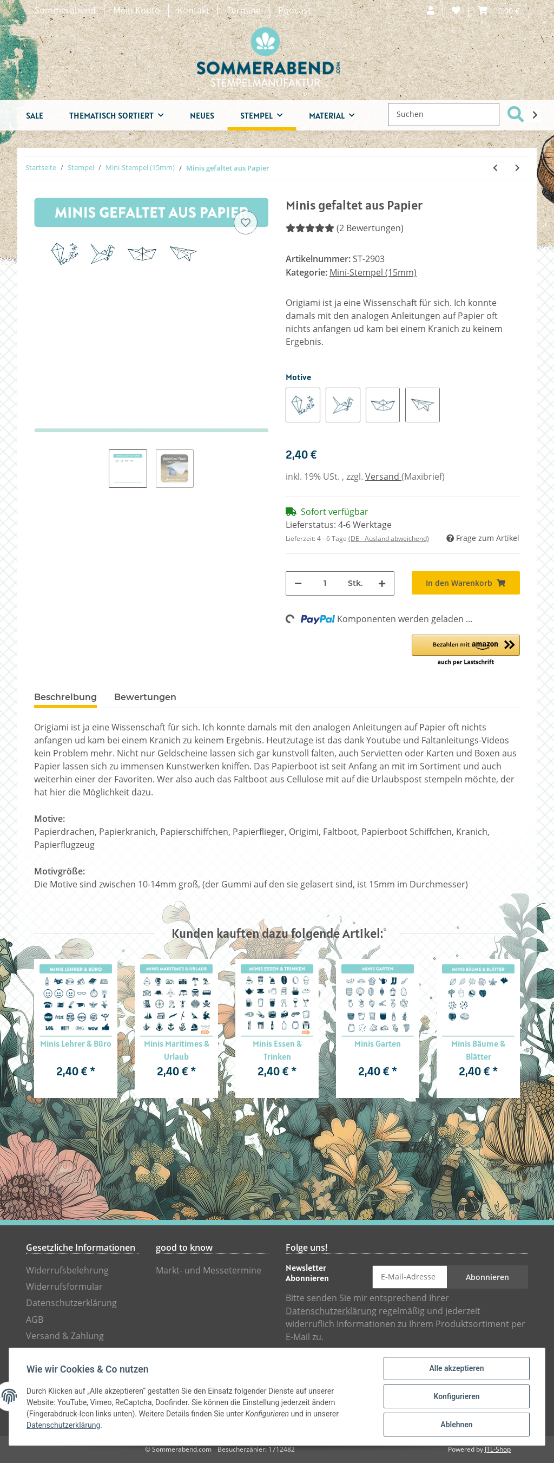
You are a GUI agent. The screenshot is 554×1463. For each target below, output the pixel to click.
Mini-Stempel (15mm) (373, 272)
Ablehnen (456, 1424)
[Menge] (324, 583)
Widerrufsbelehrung (67, 1270)
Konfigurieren (456, 1396)
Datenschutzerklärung (71, 1303)
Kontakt (193, 10)
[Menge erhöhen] (382, 583)
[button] (430, 11)
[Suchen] (443, 114)
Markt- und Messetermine (208, 1270)
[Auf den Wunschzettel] (246, 222)
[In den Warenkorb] (466, 583)
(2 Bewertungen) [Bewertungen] (345, 228)
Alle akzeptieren (456, 1368)
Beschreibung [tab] (65, 697)
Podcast (294, 10)
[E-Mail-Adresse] (409, 1277)
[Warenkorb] (498, 11)
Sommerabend (65, 10)
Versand (383, 477)
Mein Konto (136, 10)
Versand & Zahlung (65, 1336)
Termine (244, 10)
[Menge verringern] (298, 583)
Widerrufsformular (64, 1287)
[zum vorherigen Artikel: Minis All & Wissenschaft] (495, 168)
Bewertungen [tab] (145, 697)
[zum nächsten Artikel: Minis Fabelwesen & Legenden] (517, 168)
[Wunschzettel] (456, 11)
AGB (34, 1320)
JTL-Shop (498, 1449)
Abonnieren (487, 1277)
